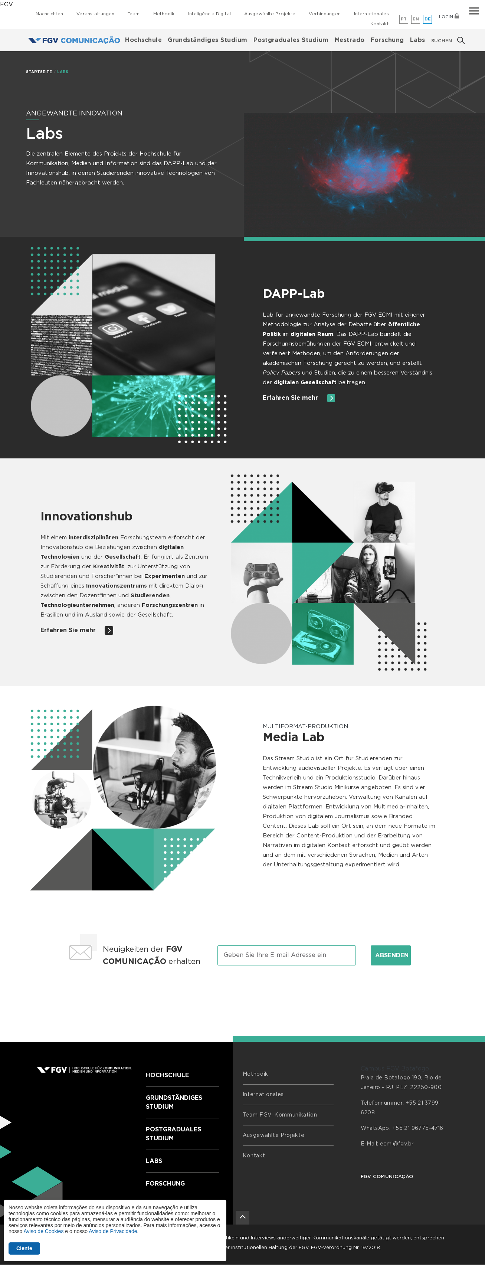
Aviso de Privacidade (113, 1231)
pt (404, 19)
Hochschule (143, 40)
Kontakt (379, 24)
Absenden (392, 955)
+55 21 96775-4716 (417, 1128)
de (428, 19)
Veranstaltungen (95, 14)
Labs (417, 40)
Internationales (371, 14)
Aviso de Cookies (43, 1231)
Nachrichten (49, 14)
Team (134, 14)
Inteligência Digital (209, 14)
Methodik (164, 14)
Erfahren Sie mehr (299, 398)
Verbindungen (324, 14)
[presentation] (242, 994)
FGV (6, 4)
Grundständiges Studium (208, 40)
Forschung (387, 40)
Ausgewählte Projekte (269, 14)
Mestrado (350, 40)
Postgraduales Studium (291, 40)
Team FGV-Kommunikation (280, 1115)
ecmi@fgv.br (397, 1144)
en (416, 19)
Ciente (24, 1248)
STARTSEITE (39, 72)
